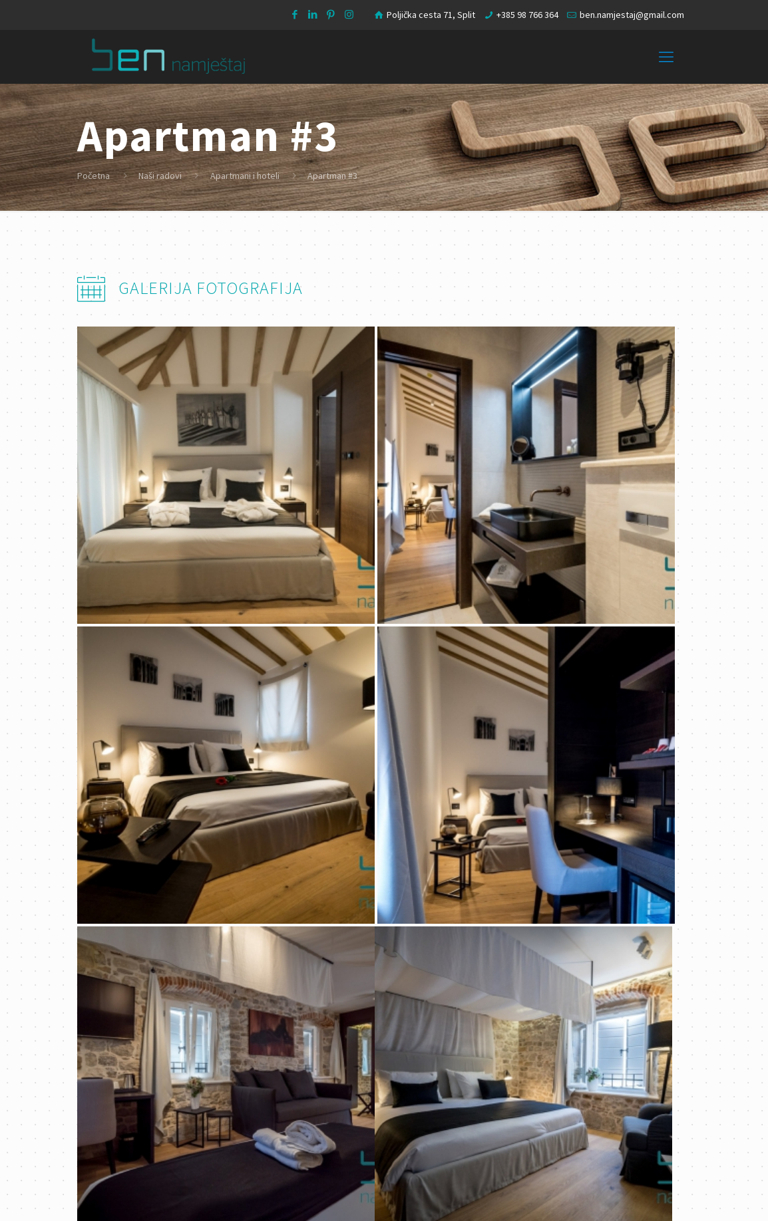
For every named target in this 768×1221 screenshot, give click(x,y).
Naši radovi (160, 176)
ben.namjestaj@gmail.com (632, 15)
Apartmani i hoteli (245, 176)
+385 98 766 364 (527, 15)
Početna (93, 176)
